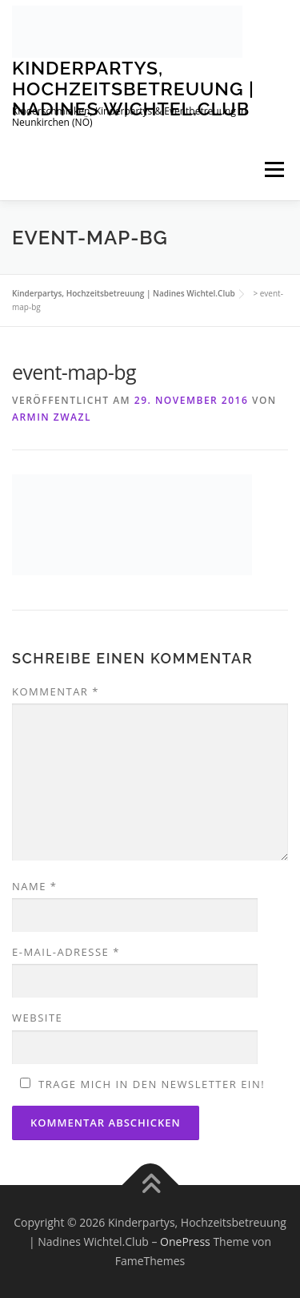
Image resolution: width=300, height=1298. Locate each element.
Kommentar (55, 691)
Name (34, 886)
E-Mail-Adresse (66, 952)
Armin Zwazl (51, 417)
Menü (274, 170)
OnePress (185, 1241)
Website (37, 1017)
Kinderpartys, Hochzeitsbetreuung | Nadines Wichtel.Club (133, 88)
